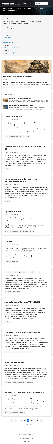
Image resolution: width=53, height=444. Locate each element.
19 (31, 421)
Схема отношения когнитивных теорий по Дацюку (22, 332)
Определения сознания (12, 212)
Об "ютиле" (8, 242)
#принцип (32, 231)
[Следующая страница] (41, 420)
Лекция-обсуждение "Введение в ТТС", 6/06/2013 (22, 302)
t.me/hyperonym (7, 37)
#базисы (22, 136)
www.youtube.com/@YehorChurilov (12, 53)
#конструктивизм (9, 352)
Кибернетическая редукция (14, 362)
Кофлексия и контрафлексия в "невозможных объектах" (24, 393)
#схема (17, 352)
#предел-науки (16, 291)
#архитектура (27, 87)
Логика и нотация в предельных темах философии (22, 272)
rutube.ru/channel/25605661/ (10, 48)
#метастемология (8, 87)
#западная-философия (18, 382)
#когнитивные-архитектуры (11, 136)
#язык (28, 136)
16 (21, 421)
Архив (30, 3)
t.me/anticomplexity (8, 42)
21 (37, 421)
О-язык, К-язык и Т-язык (13, 117)
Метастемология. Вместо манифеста (17, 76)
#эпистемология (18, 87)
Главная (24, 3)
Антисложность (8, 3)
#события (7, 168)
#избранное (8, 291)
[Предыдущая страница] (11, 420)
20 (34, 421)
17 (25, 421)
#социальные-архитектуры (11, 261)
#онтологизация (24, 231)
